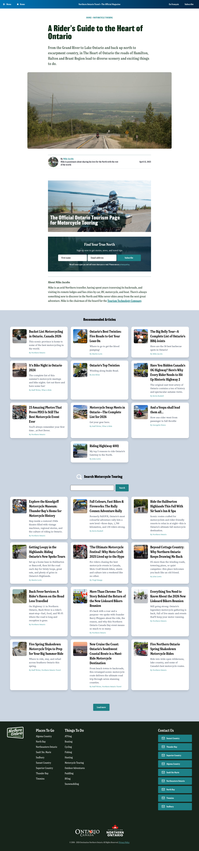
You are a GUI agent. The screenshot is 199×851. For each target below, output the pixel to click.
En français (174, 4)
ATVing (68, 736)
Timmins (40, 778)
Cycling (68, 746)
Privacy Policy (124, 842)
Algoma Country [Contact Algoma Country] (173, 764)
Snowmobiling (72, 784)
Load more (101, 707)
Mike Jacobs (68, 159)
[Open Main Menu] (7, 4)
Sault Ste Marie (172, 772)
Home (88, 17)
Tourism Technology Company (124, 301)
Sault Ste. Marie (43, 752)
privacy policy (124, 264)
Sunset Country (43, 762)
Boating (68, 741)
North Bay (41, 741)
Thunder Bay (42, 773)
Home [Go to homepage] (21, 4)
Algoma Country (44, 736)
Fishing (68, 752)
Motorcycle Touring (103, 17)
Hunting (69, 757)
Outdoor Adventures (75, 768)
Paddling (69, 773)
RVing (68, 778)
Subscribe (189, 4)
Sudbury (40, 757)
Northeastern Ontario (46, 746)
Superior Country (44, 768)
